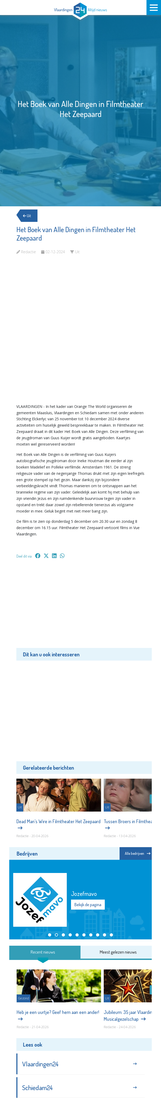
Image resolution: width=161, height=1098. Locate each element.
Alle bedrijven (137, 853)
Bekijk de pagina (87, 904)
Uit (27, 215)
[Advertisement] (80, 607)
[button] (49, 935)
